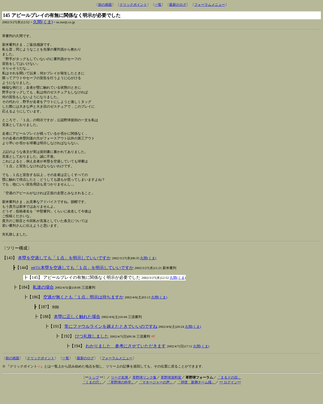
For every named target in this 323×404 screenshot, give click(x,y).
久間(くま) (43, 22)
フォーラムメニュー (209, 5)
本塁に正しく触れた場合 (77, 332)
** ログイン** (230, 398)
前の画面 (105, 5)
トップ (94, 393)
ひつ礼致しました (92, 352)
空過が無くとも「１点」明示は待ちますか (83, 313)
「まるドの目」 (229, 393)
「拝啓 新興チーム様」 (196, 398)
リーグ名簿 (119, 393)
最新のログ (177, 5)
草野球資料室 (171, 393)
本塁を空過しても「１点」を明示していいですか (64, 273)
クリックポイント (133, 5)
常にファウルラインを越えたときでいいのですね (110, 342)
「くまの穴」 (92, 398)
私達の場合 (43, 303)
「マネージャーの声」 (156, 398)
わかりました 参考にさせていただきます (126, 362)
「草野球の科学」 (121, 398)
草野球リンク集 (144, 393)
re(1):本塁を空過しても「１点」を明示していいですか (82, 283)
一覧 (158, 5)
